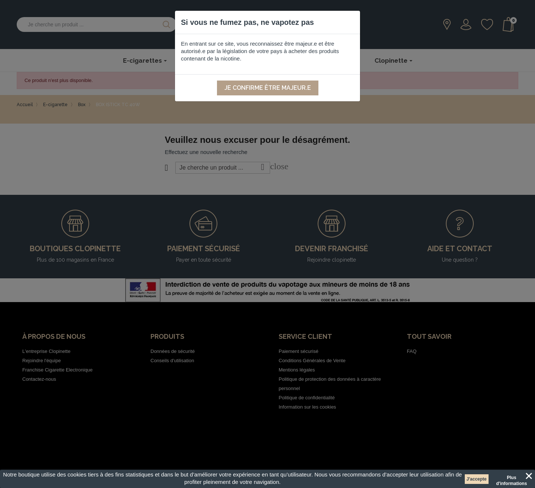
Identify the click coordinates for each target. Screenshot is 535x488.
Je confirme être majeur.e (267, 87)
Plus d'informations (511, 478)
